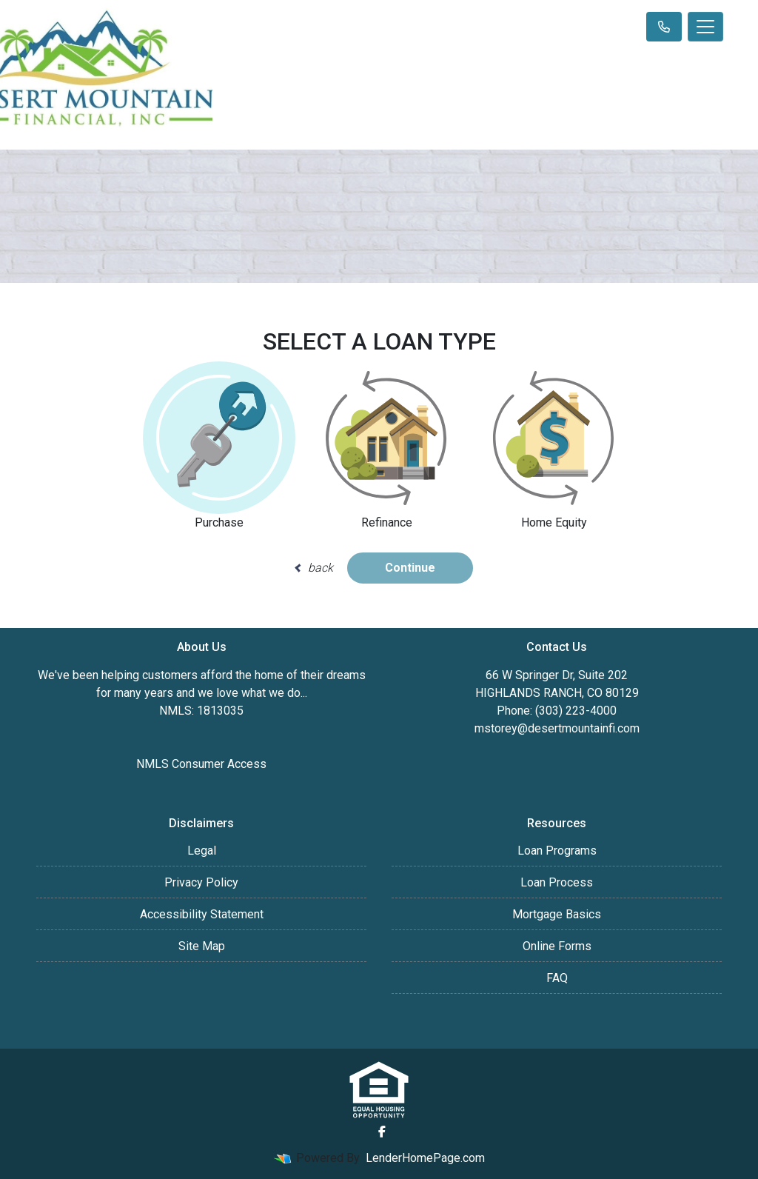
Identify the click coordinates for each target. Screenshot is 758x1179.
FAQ (557, 978)
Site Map (201, 946)
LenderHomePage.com (425, 1158)
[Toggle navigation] (705, 26)
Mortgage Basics (556, 914)
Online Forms (557, 946)
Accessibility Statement (202, 914)
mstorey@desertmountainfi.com (557, 728)
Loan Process (556, 882)
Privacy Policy (201, 882)
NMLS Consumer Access (201, 764)
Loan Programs (557, 851)
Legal (201, 851)
